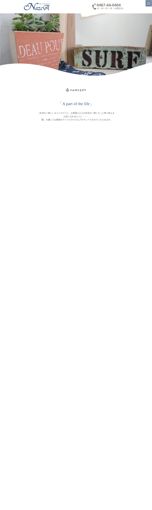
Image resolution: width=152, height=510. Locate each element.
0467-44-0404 (109, 5)
